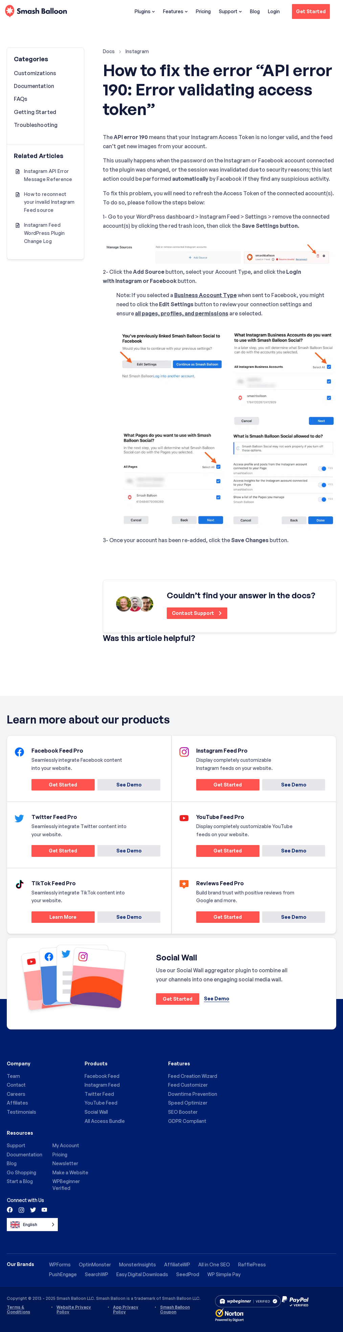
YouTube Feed (101, 1103)
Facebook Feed (102, 1076)
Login (274, 11)
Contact (16, 1085)
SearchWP (96, 1274)
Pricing (203, 11)
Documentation (34, 86)
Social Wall (96, 1112)
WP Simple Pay (224, 1274)
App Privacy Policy (125, 1309)
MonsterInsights (137, 1264)
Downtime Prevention (192, 1094)
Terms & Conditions (18, 1309)
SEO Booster (183, 1112)
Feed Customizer (188, 1085)
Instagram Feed (102, 1085)
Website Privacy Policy (73, 1309)
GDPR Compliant (187, 1121)
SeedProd (187, 1274)
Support (230, 11)
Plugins (145, 11)
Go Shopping (21, 1172)
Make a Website (70, 1172)
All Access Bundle (105, 1121)
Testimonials (21, 1112)
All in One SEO (214, 1264)
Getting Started (35, 112)
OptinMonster (95, 1264)
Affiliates (17, 1103)
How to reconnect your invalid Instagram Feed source (49, 202)
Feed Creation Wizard (192, 1076)
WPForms (60, 1264)
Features (175, 11)
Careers (16, 1094)
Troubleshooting (36, 124)
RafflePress (252, 1264)
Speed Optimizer (187, 1103)
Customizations (35, 73)
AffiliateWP (177, 1264)
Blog (255, 11)
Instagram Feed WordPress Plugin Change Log (44, 233)
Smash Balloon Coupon (175, 1309)
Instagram (137, 51)
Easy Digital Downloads (142, 1274)
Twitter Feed (99, 1094)
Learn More (54, 918)
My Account (65, 1146)
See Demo (128, 784)
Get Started (311, 11)
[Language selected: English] (32, 1224)
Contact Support (197, 613)
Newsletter (65, 1164)
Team (13, 1076)
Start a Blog (20, 1181)
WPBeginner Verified (66, 1185)
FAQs (21, 98)
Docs (109, 51)
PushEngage (63, 1274)
